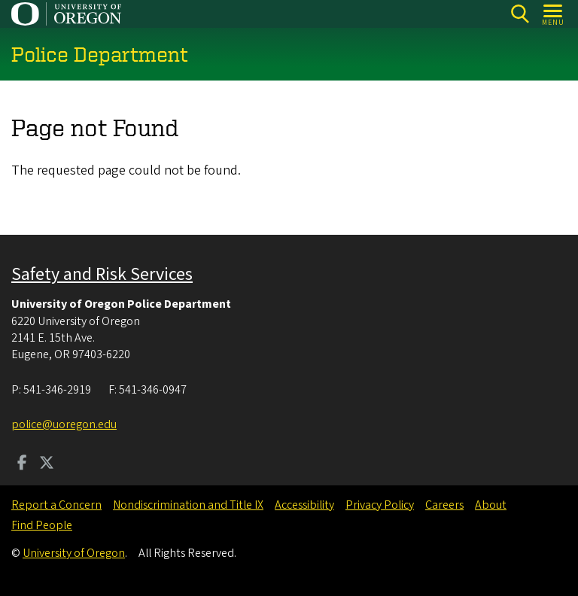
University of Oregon (74, 553)
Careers (444, 505)
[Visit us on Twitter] (46, 464)
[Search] (519, 14)
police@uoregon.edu (64, 424)
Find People (41, 525)
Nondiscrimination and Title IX (188, 505)
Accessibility (304, 505)
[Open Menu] (553, 14)
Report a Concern (56, 505)
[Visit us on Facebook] (22, 464)
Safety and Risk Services (102, 274)
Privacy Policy (379, 505)
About (491, 505)
